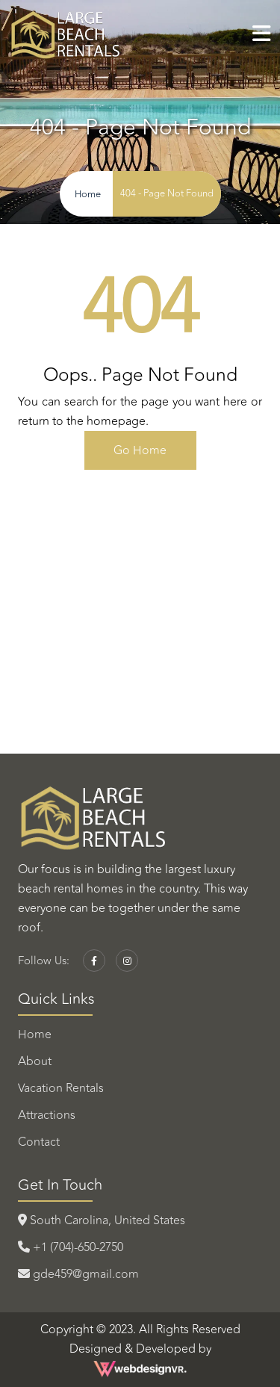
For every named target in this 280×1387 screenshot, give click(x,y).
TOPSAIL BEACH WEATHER (140, 586)
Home (35, 1034)
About (35, 1061)
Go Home (140, 450)
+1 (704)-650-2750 (70, 1247)
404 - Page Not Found (167, 193)
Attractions (46, 1115)
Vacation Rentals (61, 1088)
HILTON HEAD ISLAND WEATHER (140, 698)
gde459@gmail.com (78, 1274)
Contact (39, 1142)
